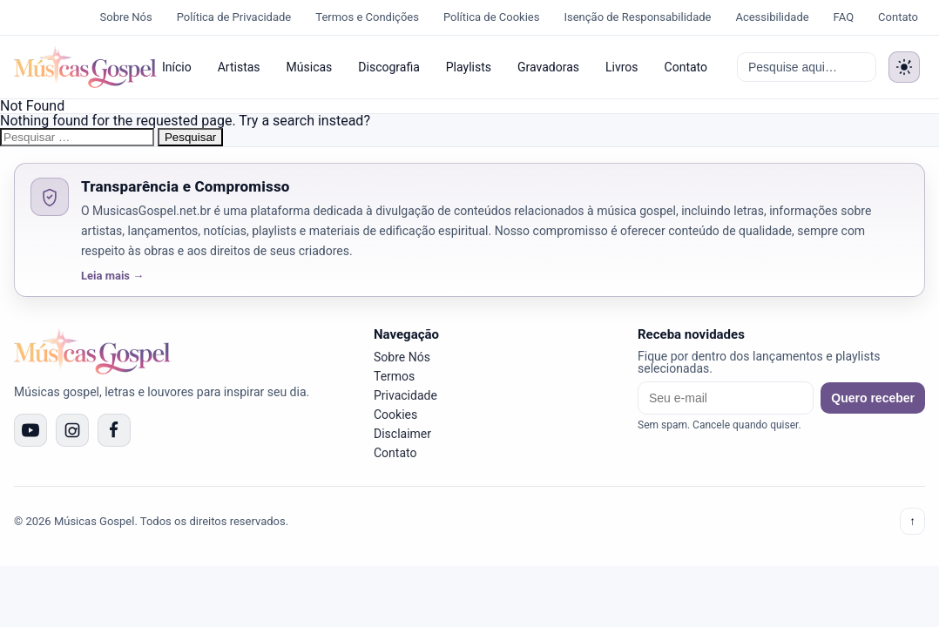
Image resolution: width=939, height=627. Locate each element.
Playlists (468, 67)
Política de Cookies (491, 17)
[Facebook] (114, 430)
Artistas (239, 67)
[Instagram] (72, 430)
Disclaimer (402, 434)
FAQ (844, 17)
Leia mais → (112, 275)
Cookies (395, 414)
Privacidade (405, 395)
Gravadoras (548, 67)
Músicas (310, 67)
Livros (621, 67)
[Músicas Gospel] (76, 67)
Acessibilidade (771, 17)
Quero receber (873, 398)
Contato (898, 17)
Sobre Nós (126, 17)
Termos (394, 376)
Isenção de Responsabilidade (637, 17)
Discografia (388, 67)
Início (177, 67)
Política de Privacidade (234, 17)
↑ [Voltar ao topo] (912, 521)
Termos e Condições (367, 17)
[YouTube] (30, 430)
